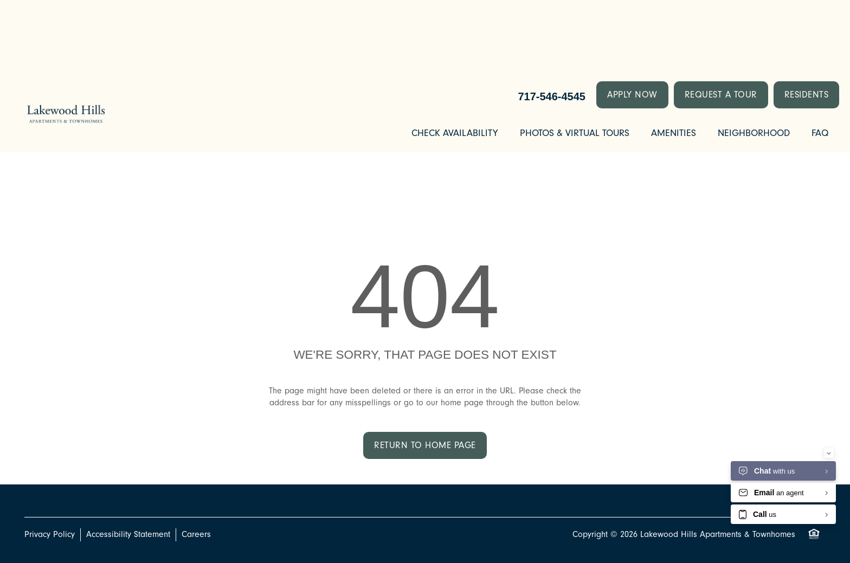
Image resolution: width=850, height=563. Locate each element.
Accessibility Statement (128, 534)
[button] (632, 94)
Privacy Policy (49, 534)
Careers (196, 534)
